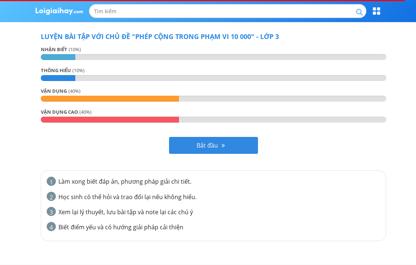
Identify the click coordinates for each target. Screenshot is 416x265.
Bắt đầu (211, 145)
